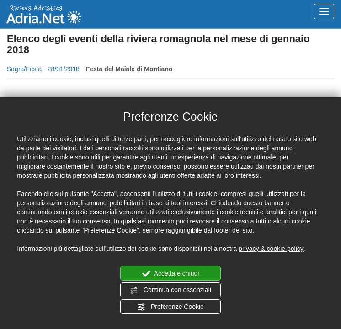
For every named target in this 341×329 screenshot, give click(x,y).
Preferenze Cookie (170, 307)
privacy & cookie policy (271, 248)
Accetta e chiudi (170, 274)
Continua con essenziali (170, 290)
